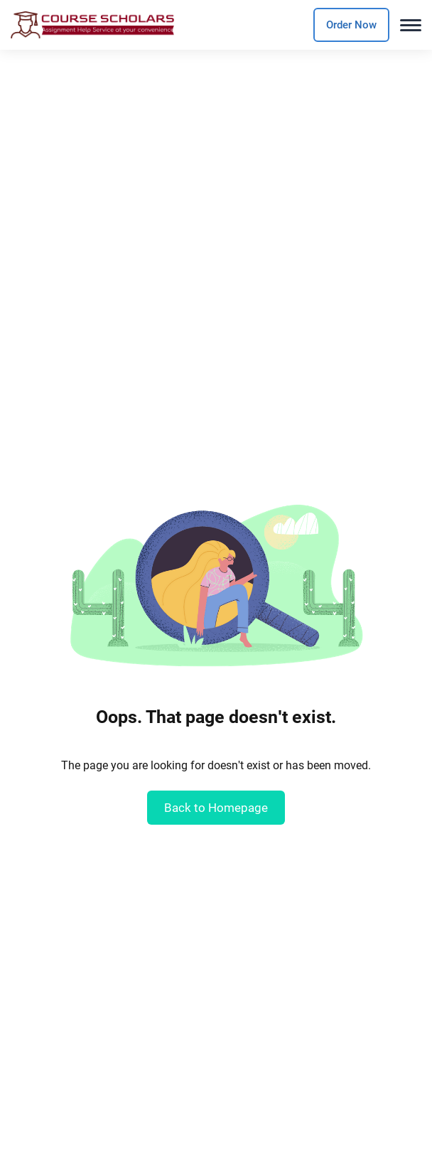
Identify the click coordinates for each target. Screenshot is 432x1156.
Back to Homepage (216, 808)
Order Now (351, 24)
